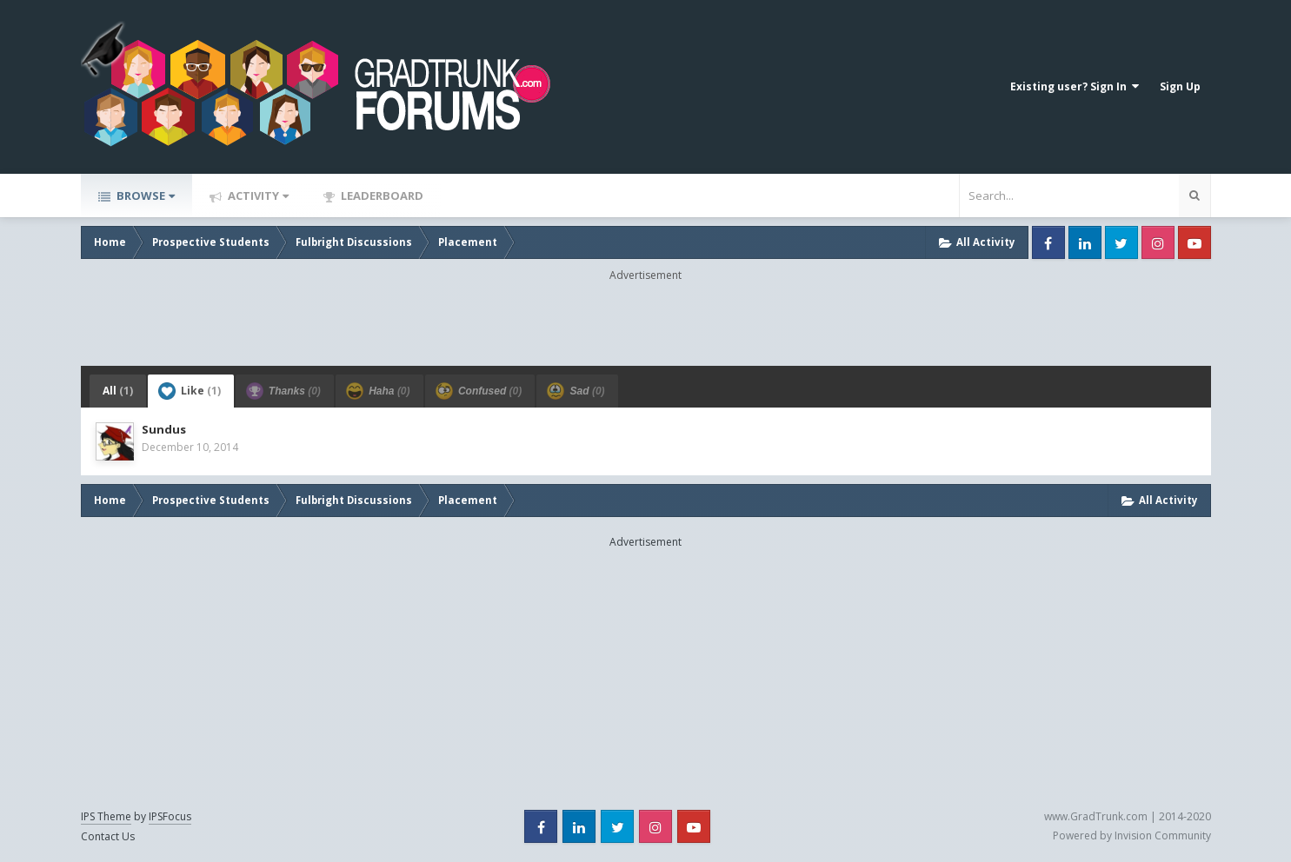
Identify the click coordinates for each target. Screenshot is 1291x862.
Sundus (164, 429)
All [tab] (118, 390)
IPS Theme (106, 816)
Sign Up (1180, 86)
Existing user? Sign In (1074, 86)
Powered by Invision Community (1132, 835)
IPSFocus (170, 816)
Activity (257, 195)
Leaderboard (380, 195)
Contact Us (108, 836)
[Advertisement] (645, 322)
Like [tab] (189, 391)
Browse (144, 195)
